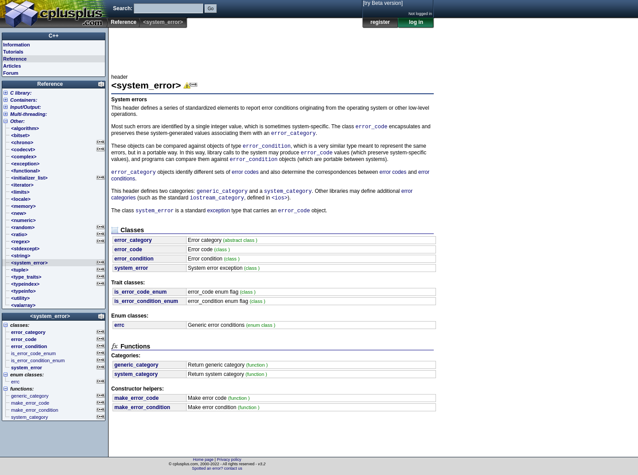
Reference (123, 22)
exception (218, 218)
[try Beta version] (383, 3)
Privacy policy (229, 459)
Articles (12, 66)
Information (16, 44)
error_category (293, 134)
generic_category (222, 197)
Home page (203, 459)
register (380, 22)
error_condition (267, 148)
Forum (10, 73)
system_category (288, 197)
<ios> (280, 204)
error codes (245, 177)
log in (416, 22)
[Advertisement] (272, 48)
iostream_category (217, 204)
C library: (20, 93)
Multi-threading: (28, 114)
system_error (155, 218)
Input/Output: (25, 107)
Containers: (23, 100)
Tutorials (13, 51)
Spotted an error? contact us (217, 468)
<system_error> (50, 316)
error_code (371, 127)
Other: (17, 121)
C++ (54, 36)
